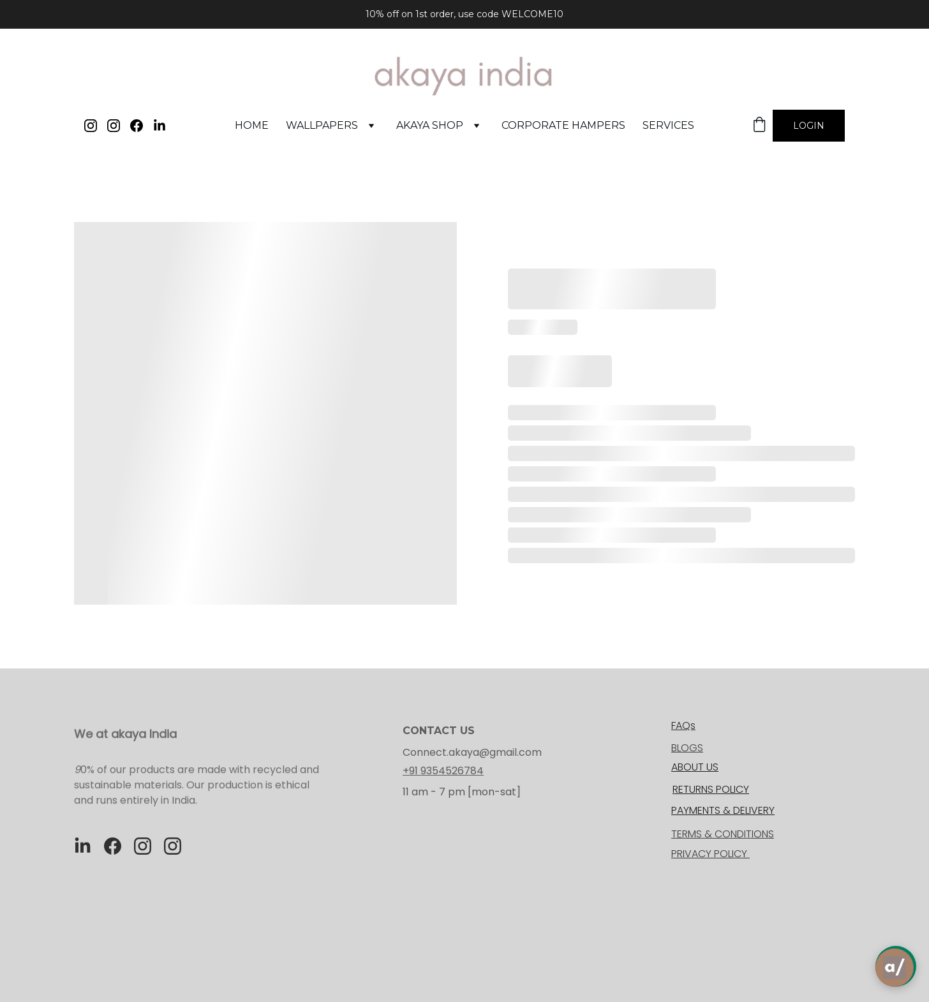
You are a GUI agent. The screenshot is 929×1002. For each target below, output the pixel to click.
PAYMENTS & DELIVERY (723, 810)
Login (808, 125)
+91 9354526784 (443, 770)
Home (252, 125)
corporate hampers (563, 125)
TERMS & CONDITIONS (722, 834)
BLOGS (687, 748)
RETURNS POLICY (711, 789)
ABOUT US (694, 767)
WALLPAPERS (322, 125)
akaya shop (429, 125)
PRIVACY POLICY (710, 854)
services (668, 125)
